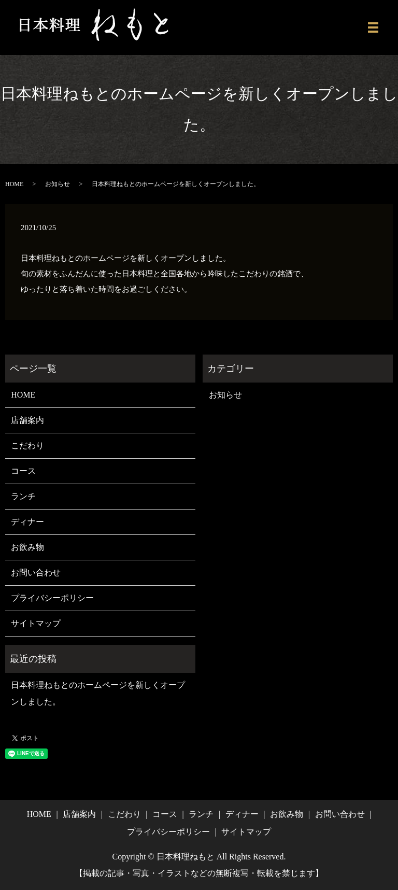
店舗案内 (27, 420)
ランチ (23, 496)
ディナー (27, 521)
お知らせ (57, 184)
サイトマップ (36, 623)
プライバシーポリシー (52, 598)
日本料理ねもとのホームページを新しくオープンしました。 (98, 693)
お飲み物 (27, 547)
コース (23, 471)
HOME (14, 184)
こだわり (27, 445)
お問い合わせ (36, 572)
